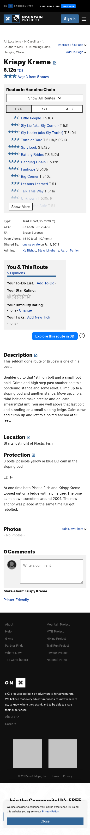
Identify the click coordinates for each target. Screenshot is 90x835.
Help (8, 631)
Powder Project (57, 653)
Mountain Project (58, 624)
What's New (13, 653)
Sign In (70, 18)
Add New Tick (38, 317)
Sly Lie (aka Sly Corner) (40, 125)
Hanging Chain (14, 52)
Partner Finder (15, 645)
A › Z (70, 108)
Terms (55, 776)
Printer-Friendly (16, 599)
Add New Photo (74, 529)
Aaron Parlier (70, 250)
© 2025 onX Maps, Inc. (32, 776)
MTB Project (55, 631)
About (9, 624)
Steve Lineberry (48, 250)
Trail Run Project (58, 645)
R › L (44, 108)
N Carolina (31, 41)
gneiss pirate (31, 244)
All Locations (12, 41)
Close (45, 821)
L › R (19, 108)
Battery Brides (32, 154)
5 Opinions (16, 273)
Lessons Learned (34, 184)
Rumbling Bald (38, 47)
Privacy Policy (50, 811)
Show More (20, 206)
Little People (31, 118)
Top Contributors (16, 660)
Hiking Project (56, 638)
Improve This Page (72, 45)
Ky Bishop (29, 250)
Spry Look (29, 147)
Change (25, 310)
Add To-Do (45, 283)
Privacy (67, 776)
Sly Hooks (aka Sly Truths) (42, 132)
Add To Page (76, 52)
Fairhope (28, 169)
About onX (12, 716)
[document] (45, 815)
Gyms (9, 638)
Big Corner (29, 176)
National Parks (57, 660)
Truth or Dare (31, 140)
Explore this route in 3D (54, 336)
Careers (10, 724)
